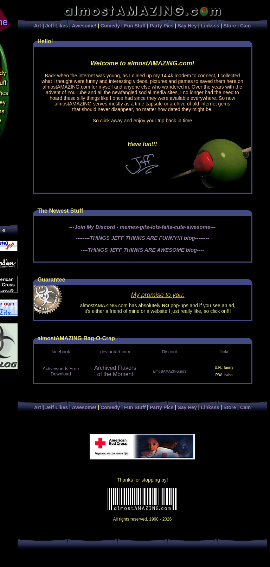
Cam (245, 25)
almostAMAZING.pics (170, 371)
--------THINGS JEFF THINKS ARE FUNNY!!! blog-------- (142, 238)
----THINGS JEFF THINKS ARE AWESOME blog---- (142, 250)
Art (37, 25)
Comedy (110, 25)
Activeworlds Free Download (61, 371)
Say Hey (187, 25)
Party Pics (162, 25)
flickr (224, 351)
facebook (60, 351)
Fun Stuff (135, 25)
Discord (169, 351)
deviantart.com (115, 351)
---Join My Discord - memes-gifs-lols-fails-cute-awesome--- (142, 227)
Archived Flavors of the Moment (115, 371)
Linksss (210, 25)
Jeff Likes (56, 25)
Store (229, 25)
